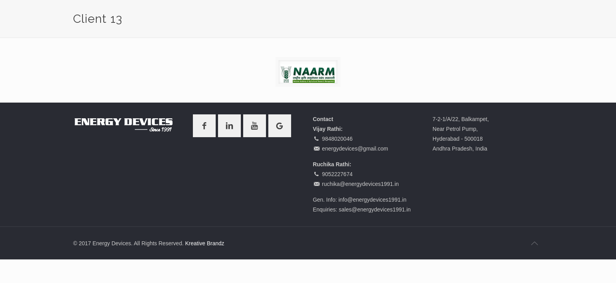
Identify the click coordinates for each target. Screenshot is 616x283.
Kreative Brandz (204, 243)
